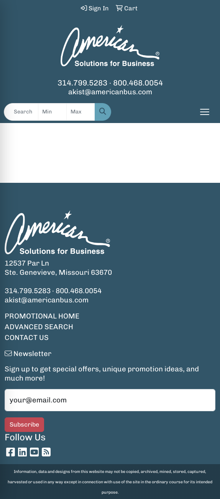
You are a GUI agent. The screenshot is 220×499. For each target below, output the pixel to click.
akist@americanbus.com (110, 91)
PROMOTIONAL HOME (42, 316)
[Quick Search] (21, 112)
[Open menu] (204, 112)
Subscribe (24, 424)
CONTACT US (27, 337)
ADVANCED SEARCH (39, 326)
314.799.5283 (82, 82)
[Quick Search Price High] (80, 112)
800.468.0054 (138, 82)
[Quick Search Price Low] (52, 112)
